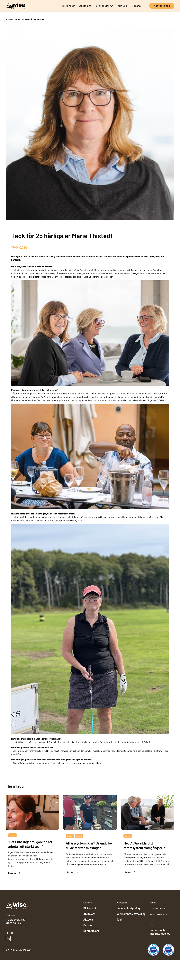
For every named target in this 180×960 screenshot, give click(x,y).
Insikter (70, 836)
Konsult (12, 835)
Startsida (9, 19)
